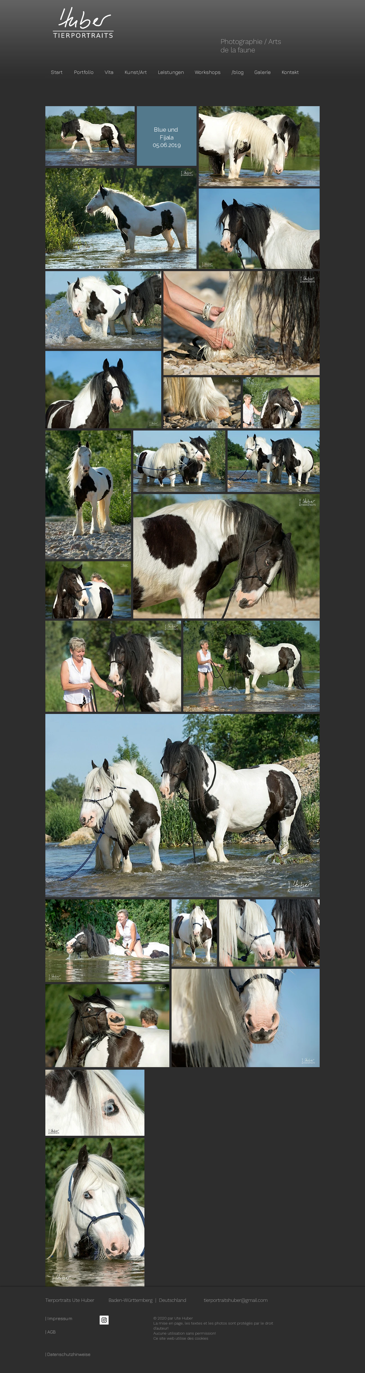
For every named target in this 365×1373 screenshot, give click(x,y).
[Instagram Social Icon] (104, 1320)
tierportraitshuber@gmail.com (236, 1300)
